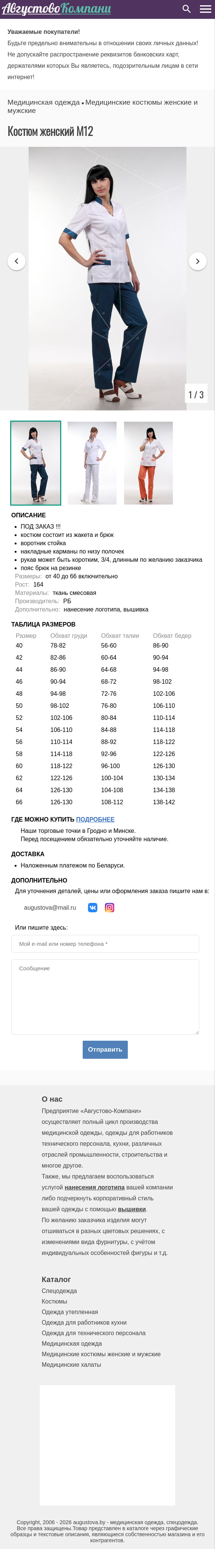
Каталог (56, 1279)
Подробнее (95, 819)
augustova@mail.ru (50, 907)
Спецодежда (59, 1291)
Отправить (105, 1049)
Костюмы (54, 1301)
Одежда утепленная (70, 1312)
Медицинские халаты (71, 1364)
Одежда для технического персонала (93, 1333)
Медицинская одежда (44, 102)
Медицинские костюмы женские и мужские (101, 1354)
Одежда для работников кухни (84, 1322)
